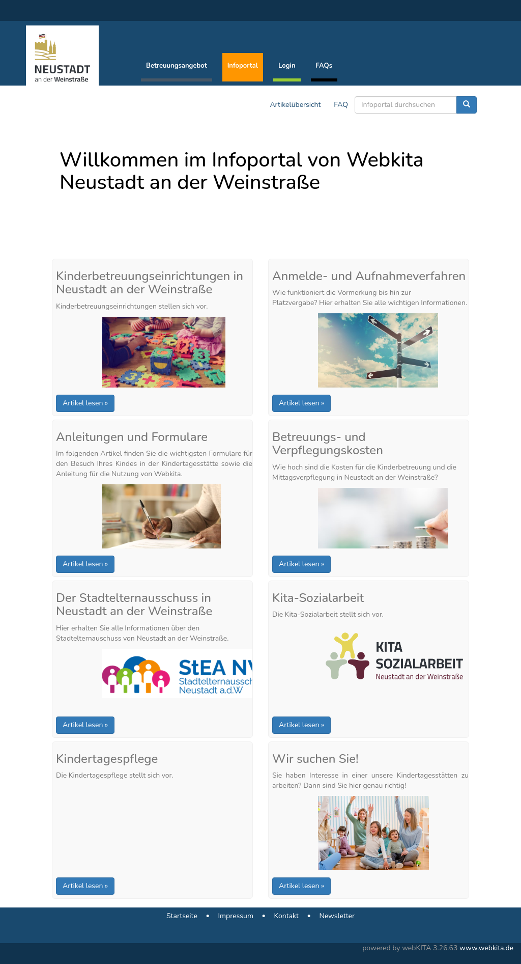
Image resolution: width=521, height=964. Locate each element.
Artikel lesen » (85, 403)
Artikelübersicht (295, 104)
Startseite (181, 916)
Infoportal (242, 65)
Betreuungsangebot (176, 65)
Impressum (235, 916)
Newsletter (337, 916)
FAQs (324, 65)
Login (287, 65)
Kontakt (286, 916)
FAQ (341, 104)
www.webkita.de (486, 948)
